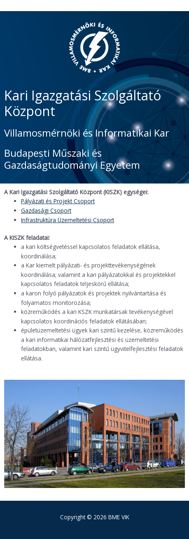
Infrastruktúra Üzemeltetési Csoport (67, 220)
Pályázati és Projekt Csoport (58, 201)
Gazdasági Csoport (46, 210)
